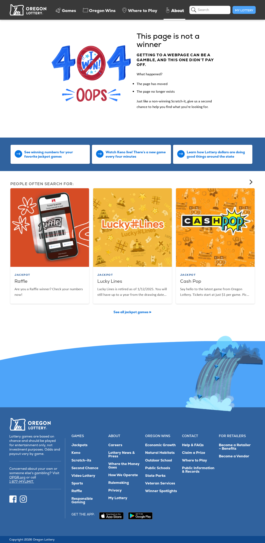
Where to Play (194, 460)
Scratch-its (81, 460)
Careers (115, 445)
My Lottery (244, 10)
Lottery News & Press (121, 454)
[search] (209, 10)
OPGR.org (17, 477)
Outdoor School (158, 460)
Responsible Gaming (82, 500)
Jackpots (79, 445)
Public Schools (157, 468)
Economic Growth (160, 445)
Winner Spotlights (161, 491)
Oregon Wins (157, 436)
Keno (75, 452)
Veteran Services (160, 483)
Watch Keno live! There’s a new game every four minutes (136, 154)
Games (77, 436)
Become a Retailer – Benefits (235, 446)
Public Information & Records (198, 469)
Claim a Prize (193, 452)
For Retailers (232, 436)
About (114, 436)
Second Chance (84, 468)
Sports (77, 483)
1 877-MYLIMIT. (21, 481)
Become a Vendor (234, 456)
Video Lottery (83, 475)
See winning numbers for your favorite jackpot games (48, 154)
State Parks (155, 475)
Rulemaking (118, 482)
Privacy (115, 490)
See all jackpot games (130, 312)
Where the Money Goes (124, 465)
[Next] (250, 182)
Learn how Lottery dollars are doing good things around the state (216, 154)
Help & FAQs (193, 445)
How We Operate (123, 475)
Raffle (76, 491)
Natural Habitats (160, 452)
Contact (190, 436)
